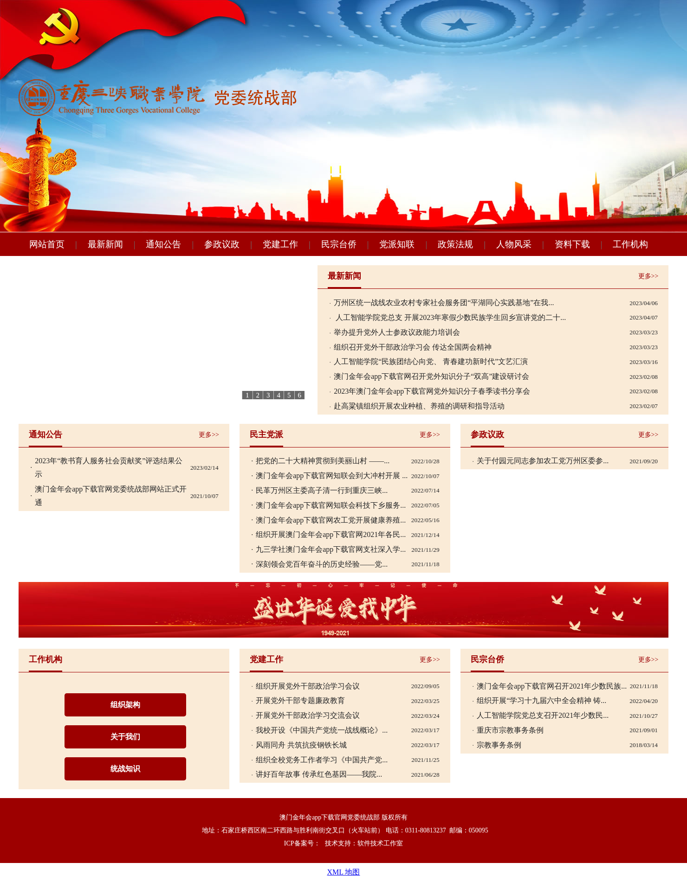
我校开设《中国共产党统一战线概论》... (322, 730)
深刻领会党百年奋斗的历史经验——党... (322, 564)
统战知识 (125, 769)
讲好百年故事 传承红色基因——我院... (319, 774)
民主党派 (266, 434)
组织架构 (125, 705)
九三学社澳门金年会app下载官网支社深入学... (331, 549)
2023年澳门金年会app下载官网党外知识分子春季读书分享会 (432, 391)
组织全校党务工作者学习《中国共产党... (322, 760)
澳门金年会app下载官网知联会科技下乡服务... (331, 505)
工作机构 (45, 659)
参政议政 (487, 434)
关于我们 (125, 737)
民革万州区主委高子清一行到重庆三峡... (322, 490)
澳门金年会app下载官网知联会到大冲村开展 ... (332, 475)
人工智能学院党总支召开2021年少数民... (543, 715)
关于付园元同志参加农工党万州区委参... (543, 461)
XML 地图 (343, 872)
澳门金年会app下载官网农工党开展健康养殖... (331, 520)
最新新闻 (344, 276)
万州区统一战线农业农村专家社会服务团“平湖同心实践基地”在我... (444, 303)
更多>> (648, 276)
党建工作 (266, 659)
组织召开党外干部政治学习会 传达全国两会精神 (413, 347)
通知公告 (45, 434)
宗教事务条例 (499, 745)
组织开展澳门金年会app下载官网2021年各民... (331, 534)
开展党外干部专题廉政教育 (300, 700)
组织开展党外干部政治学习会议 (308, 686)
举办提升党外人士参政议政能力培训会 (397, 332)
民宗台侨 (487, 659)
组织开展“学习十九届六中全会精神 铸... (541, 700)
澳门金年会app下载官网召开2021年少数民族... (552, 686)
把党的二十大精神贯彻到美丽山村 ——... (322, 461)
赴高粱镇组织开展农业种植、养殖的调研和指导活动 (419, 406)
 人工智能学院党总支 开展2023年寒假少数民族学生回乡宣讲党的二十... (450, 317)
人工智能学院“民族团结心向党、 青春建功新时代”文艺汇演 (431, 361)
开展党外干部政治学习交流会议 (308, 715)
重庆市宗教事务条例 (510, 730)
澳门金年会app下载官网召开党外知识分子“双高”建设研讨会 (431, 376)
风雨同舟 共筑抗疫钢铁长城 (301, 745)
